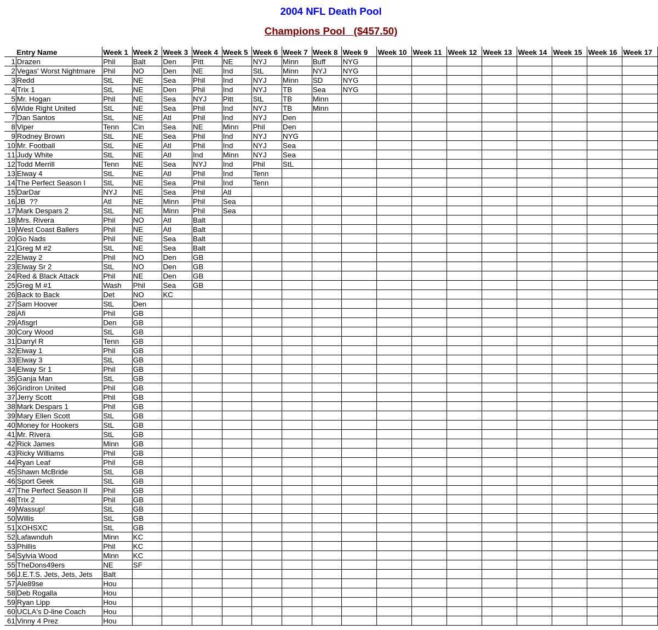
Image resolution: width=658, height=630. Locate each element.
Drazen (29, 62)
